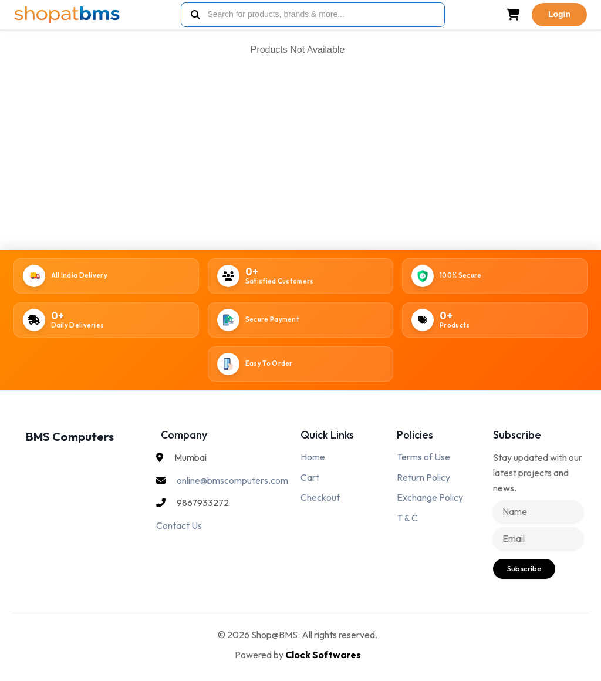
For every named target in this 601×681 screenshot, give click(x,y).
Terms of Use (423, 457)
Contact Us (179, 525)
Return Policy (423, 477)
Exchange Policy (430, 497)
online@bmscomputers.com (232, 480)
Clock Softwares (323, 654)
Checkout (320, 497)
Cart (309, 477)
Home (312, 457)
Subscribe (524, 568)
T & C (407, 518)
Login (559, 14)
